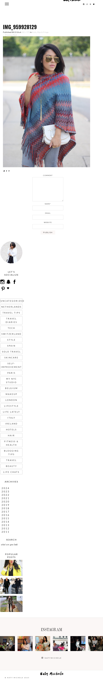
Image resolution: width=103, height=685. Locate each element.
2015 (6, 518)
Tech (11, 328)
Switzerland (11, 334)
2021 (6, 498)
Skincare (11, 357)
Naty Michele (52, 674)
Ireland (11, 423)
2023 (6, 491)
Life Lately (11, 412)
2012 (6, 528)
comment (48, 175)
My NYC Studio (11, 380)
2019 (6, 505)
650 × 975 (25, 32)
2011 (6, 531)
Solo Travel (11, 351)
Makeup (11, 394)
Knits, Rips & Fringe (40, 32)
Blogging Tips (11, 452)
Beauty (11, 466)
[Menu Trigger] (6, 4)
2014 (6, 521)
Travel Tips (11, 312)
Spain (11, 346)
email (48, 213)
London (11, 400)
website (48, 222)
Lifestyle (11, 406)
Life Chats (11, 472)
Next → (16, 35)
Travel (11, 460)
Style (11, 340)
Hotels (11, 429)
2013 (6, 525)
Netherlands (11, 307)
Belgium (11, 388)
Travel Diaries (11, 320)
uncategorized (12, 301)
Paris (11, 373)
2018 (6, 508)
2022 (6, 494)
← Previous (8, 35)
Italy (11, 418)
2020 (6, 501)
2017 (6, 511)
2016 (6, 515)
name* (48, 204)
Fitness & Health (11, 443)
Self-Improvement (11, 365)
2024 (6, 488)
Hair (11, 435)
